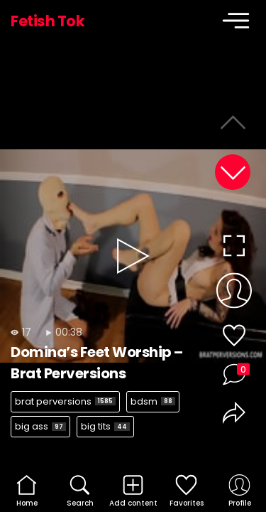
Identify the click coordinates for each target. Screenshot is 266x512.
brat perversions (65, 401)
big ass (40, 426)
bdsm (153, 401)
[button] (232, 172)
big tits (105, 426)
